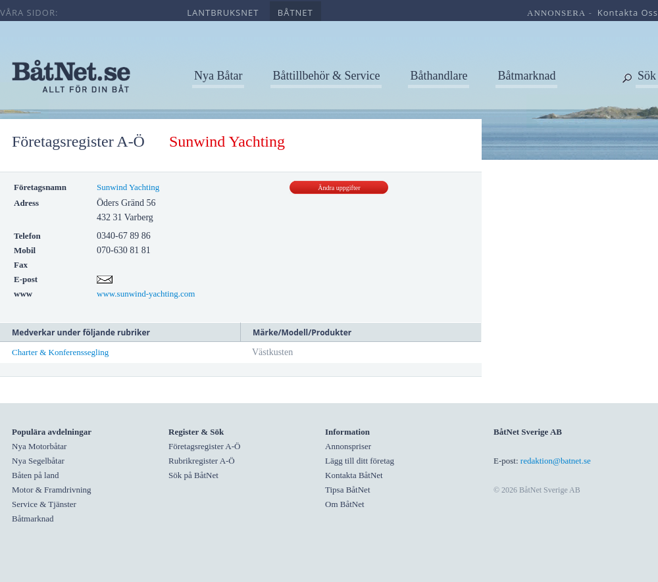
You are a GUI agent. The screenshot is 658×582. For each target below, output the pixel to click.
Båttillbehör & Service (326, 75)
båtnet (295, 12)
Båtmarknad (526, 75)
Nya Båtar (218, 75)
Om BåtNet (345, 504)
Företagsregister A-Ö (78, 141)
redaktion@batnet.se (555, 461)
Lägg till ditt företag (359, 461)
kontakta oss (627, 12)
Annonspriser (348, 446)
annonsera (556, 13)
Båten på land (35, 475)
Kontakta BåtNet (354, 475)
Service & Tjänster (44, 504)
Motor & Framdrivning (51, 490)
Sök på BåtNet (193, 475)
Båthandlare (438, 75)
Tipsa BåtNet (347, 490)
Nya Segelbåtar (38, 461)
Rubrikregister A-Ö (201, 461)
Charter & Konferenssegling (60, 352)
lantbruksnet (223, 12)
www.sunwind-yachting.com (146, 294)
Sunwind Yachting (128, 187)
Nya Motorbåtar (39, 446)
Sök (647, 75)
